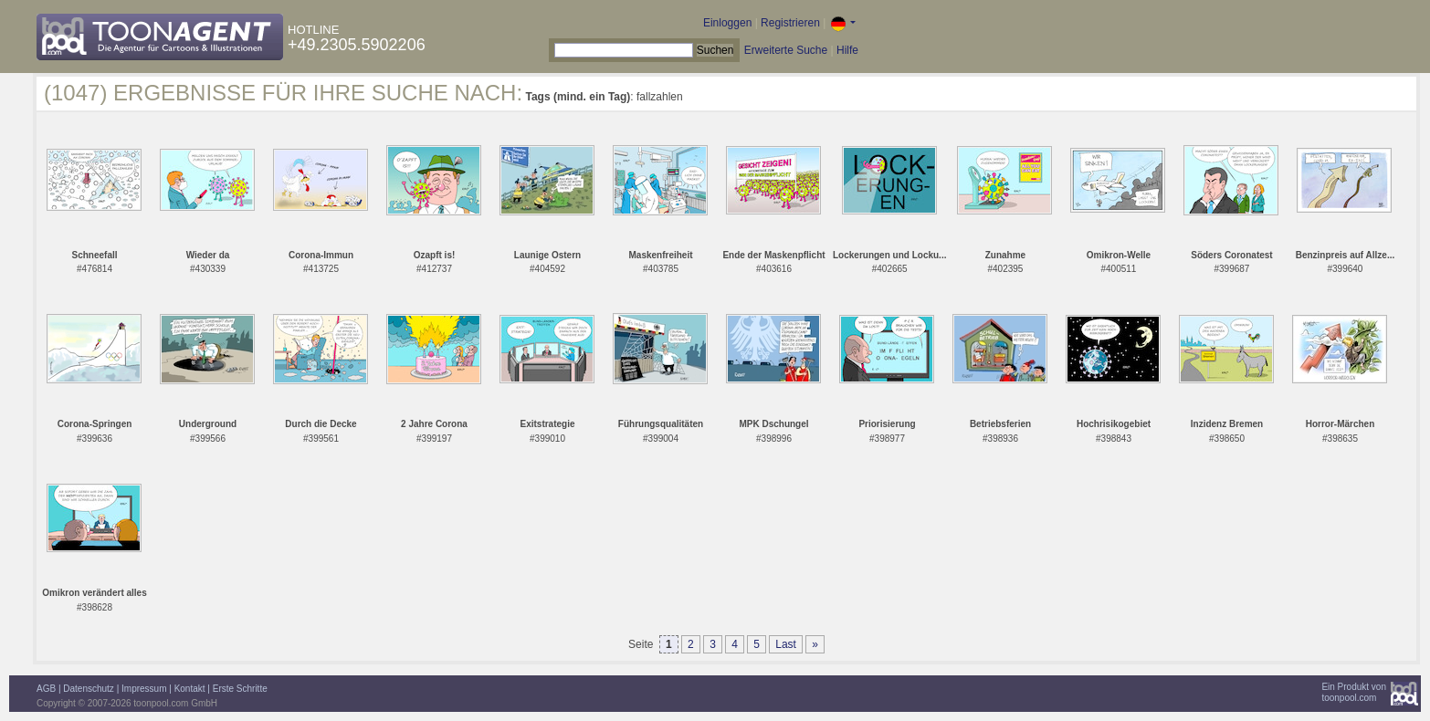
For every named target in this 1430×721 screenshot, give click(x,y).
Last (785, 644)
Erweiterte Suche (785, 50)
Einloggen (727, 22)
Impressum (143, 689)
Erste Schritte (240, 689)
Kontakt (189, 689)
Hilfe (847, 50)
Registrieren (790, 22)
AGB (46, 689)
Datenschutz (88, 689)
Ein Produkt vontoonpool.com (1353, 692)
